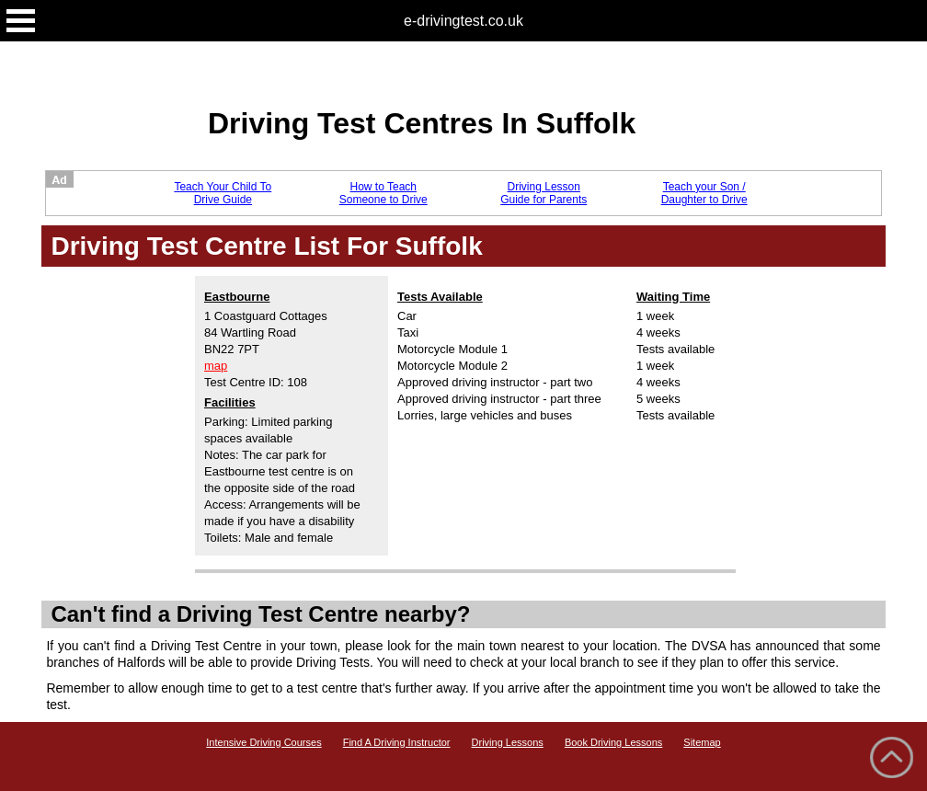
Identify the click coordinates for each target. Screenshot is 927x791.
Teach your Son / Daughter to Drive (704, 193)
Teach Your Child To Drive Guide (222, 193)
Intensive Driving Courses (263, 742)
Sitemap (701, 742)
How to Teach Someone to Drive (383, 193)
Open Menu (20, 20)
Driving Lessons (508, 742)
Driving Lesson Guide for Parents (543, 193)
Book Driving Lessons (613, 742)
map (215, 366)
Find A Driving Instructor (397, 742)
